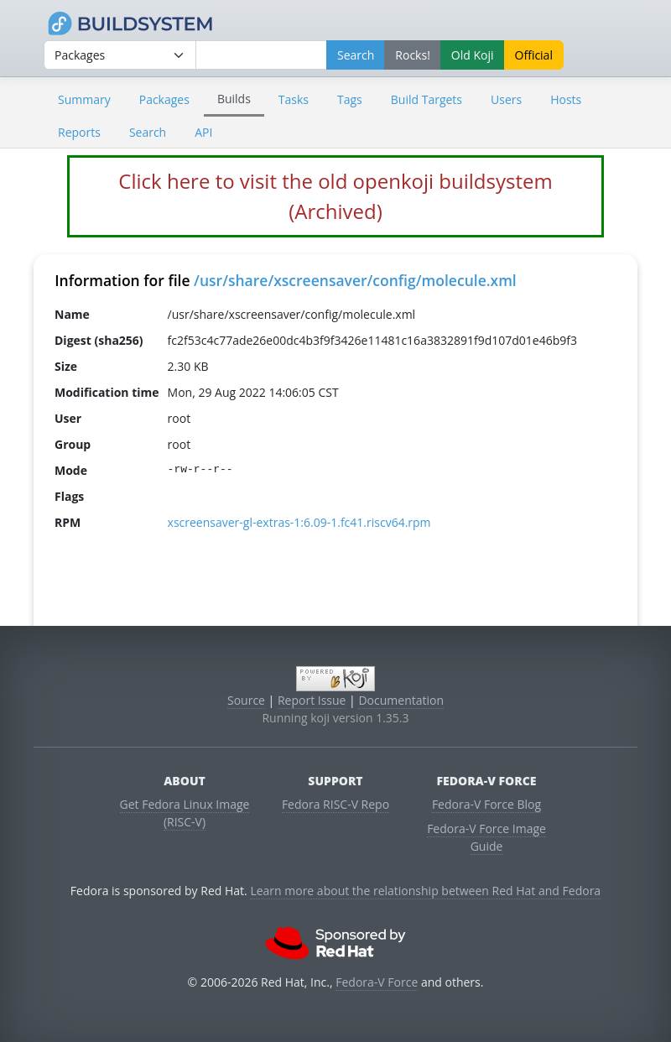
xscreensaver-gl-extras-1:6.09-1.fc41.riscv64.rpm (299, 522)
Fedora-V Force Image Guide (486, 837)
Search (147, 132)
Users (506, 99)
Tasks (293, 99)
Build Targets (426, 99)
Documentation (401, 700)
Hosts (565, 99)
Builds (234, 99)
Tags (349, 99)
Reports (79, 132)
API (203, 132)
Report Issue (312, 700)
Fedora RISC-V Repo (335, 804)
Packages (164, 99)
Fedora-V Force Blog (486, 804)
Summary (84, 99)
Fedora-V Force (377, 982)
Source (246, 700)
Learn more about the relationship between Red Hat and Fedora (425, 891)
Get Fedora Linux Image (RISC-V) (185, 813)
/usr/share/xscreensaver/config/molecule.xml (355, 280)
